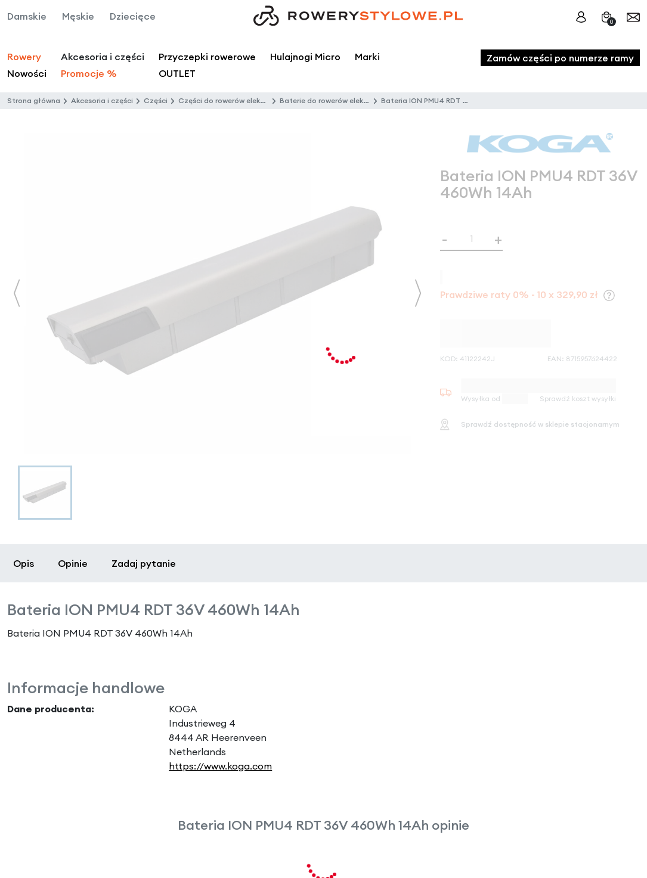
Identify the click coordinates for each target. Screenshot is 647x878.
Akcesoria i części (102, 100)
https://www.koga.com (220, 766)
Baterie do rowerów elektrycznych (339, 100)
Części (156, 100)
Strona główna (33, 100)
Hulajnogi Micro (305, 57)
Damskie (27, 16)
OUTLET (177, 73)
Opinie (73, 563)
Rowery (24, 57)
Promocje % (89, 73)
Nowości (27, 73)
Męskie (78, 16)
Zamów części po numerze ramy (560, 58)
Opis (23, 563)
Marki (367, 57)
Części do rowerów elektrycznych (236, 100)
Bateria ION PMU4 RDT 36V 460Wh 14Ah (452, 100)
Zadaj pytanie (144, 563)
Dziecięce (133, 16)
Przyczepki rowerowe (207, 57)
